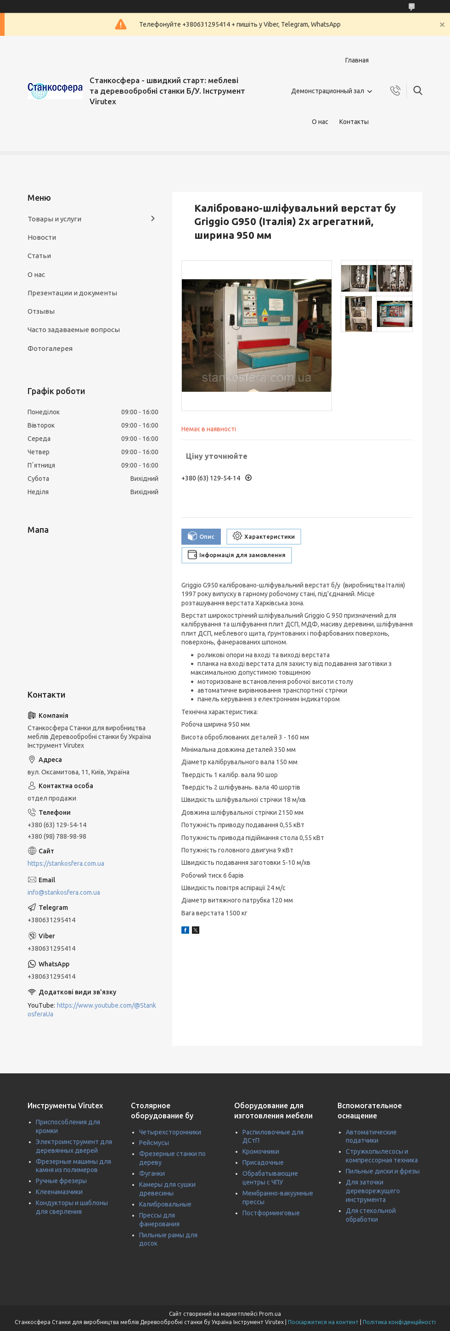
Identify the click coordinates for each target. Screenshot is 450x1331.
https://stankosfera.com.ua (66, 863)
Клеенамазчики (59, 1192)
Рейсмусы (154, 1142)
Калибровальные (165, 1204)
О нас (320, 121)
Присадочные (263, 1162)
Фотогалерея (50, 348)
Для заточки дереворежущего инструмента (373, 1191)
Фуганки (152, 1173)
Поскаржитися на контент (323, 1322)
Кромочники (260, 1151)
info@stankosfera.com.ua (64, 892)
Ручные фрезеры (61, 1180)
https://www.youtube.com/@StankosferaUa (92, 1010)
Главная (357, 60)
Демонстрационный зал (327, 91)
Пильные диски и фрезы (383, 1171)
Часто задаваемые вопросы (74, 329)
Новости (42, 237)
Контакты (354, 121)
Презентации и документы (72, 293)
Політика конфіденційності (399, 1322)
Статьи (39, 255)
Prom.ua (270, 1314)
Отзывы (41, 311)
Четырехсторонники (170, 1132)
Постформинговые (271, 1213)
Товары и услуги (54, 219)
